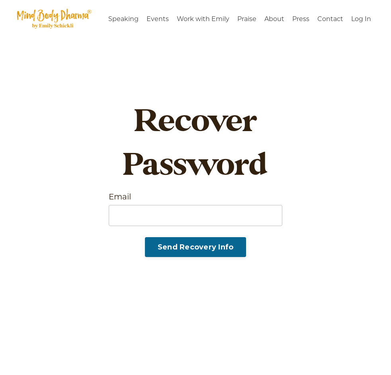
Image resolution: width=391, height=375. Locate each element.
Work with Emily (203, 19)
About (274, 19)
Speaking (123, 19)
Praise (246, 19)
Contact (330, 19)
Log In (361, 19)
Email (120, 196)
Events (158, 19)
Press (300, 19)
